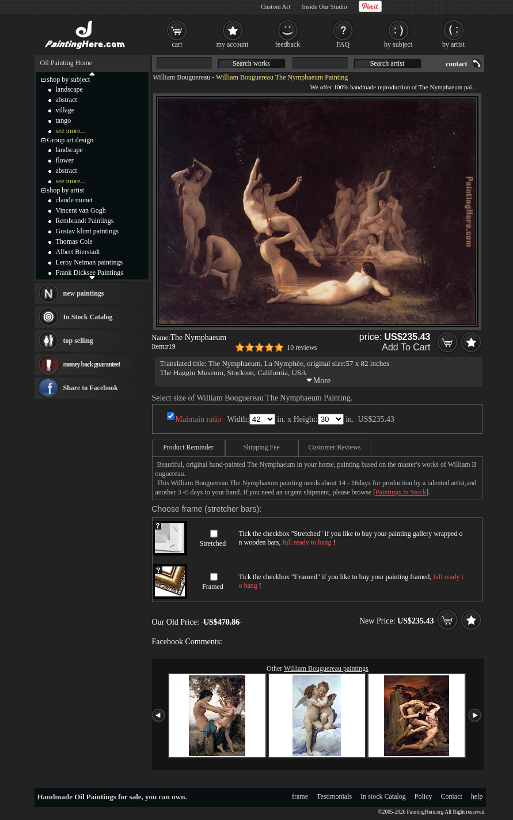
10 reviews (302, 347)
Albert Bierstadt (78, 252)
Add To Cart (406, 347)
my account (232, 44)
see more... (71, 131)
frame (300, 796)
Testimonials (334, 796)
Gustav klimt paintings (87, 231)
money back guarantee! (91, 364)
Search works (251, 63)
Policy (423, 796)
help (477, 796)
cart (177, 44)
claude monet (74, 200)
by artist (453, 44)
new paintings (83, 293)
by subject (398, 44)
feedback (287, 44)
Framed (212, 587)
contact (456, 64)
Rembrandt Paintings (85, 221)
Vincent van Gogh (81, 210)
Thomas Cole (74, 241)
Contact (451, 796)
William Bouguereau (182, 77)
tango (63, 120)
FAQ (342, 44)
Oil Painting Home (66, 63)
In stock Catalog (383, 796)
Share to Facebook (90, 388)
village (65, 110)
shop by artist (66, 190)
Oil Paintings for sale (107, 796)
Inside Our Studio (324, 6)
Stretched (213, 543)
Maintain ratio (199, 419)
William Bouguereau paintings (326, 668)
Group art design (70, 140)
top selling (78, 341)
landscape (69, 89)
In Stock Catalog (88, 317)
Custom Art (275, 6)
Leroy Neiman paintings (89, 262)
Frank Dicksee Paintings (89, 273)
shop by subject (68, 79)
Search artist (387, 63)
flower (65, 160)
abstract (66, 100)
